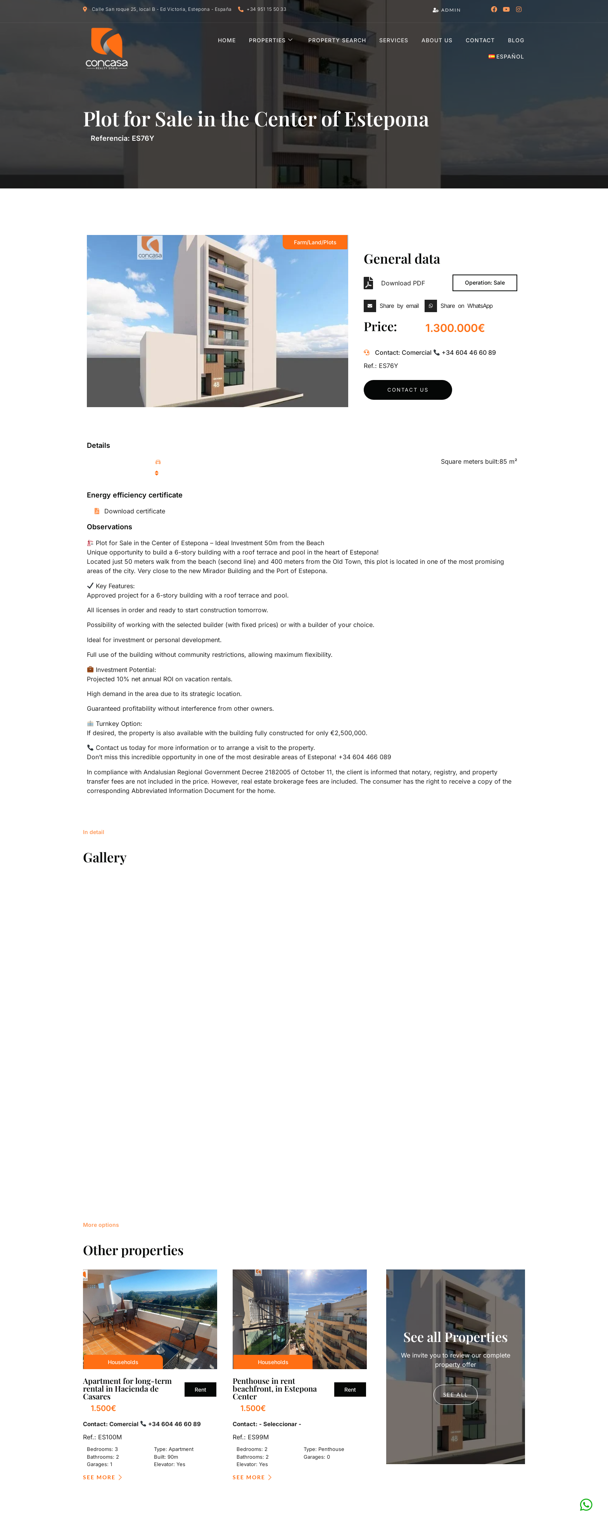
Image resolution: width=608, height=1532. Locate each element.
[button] (393, 306)
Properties (227, 48)
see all (455, 1101)
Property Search (293, 48)
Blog (469, 48)
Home (184, 48)
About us (391, 48)
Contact (433, 48)
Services (348, 48)
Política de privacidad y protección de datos (295, 1457)
